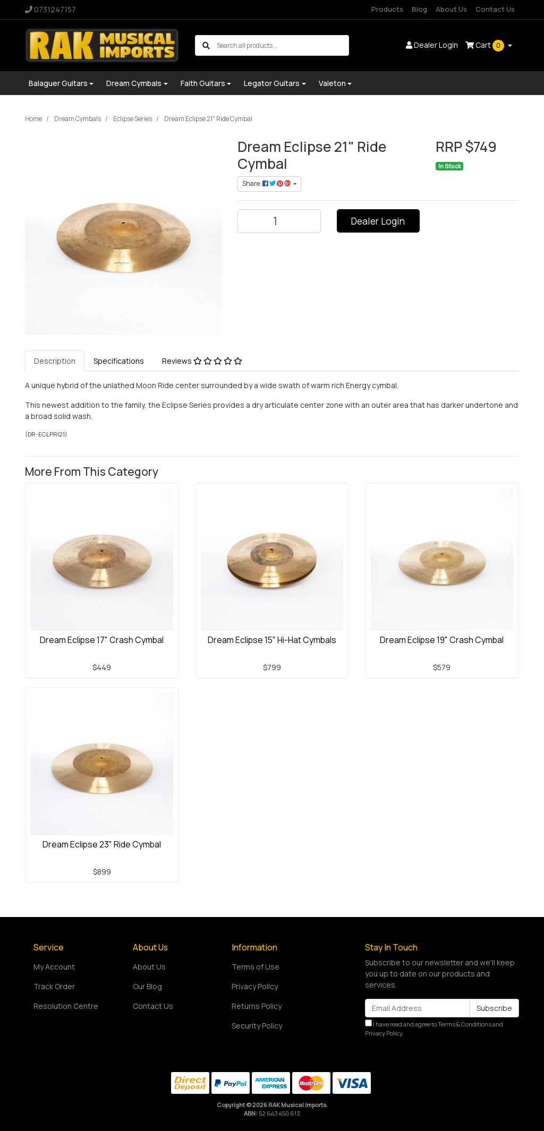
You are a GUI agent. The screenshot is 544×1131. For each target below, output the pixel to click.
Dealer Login (378, 221)
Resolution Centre (65, 1006)
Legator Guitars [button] (272, 83)
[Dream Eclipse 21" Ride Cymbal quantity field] (279, 221)
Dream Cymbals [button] (134, 83)
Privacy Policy (255, 986)
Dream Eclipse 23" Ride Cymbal (101, 844)
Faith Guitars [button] (203, 83)
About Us (451, 9)
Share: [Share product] (267, 183)
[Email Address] (417, 1008)
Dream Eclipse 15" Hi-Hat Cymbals (272, 640)
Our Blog (147, 986)
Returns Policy (257, 1006)
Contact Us (495, 9)
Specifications (119, 361)
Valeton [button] (332, 83)
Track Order (54, 986)
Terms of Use (255, 967)
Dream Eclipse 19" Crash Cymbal (442, 640)
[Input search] (282, 45)
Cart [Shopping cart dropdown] (485, 46)
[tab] (54, 360)
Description (54, 361)
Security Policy (257, 1026)
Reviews (202, 361)
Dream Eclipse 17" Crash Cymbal (102, 640)
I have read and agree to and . (434, 1028)
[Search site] (206, 45)
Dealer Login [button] (432, 45)
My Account (54, 967)
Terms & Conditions (464, 1024)
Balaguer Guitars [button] (58, 83)
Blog (419, 9)
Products (387, 9)
